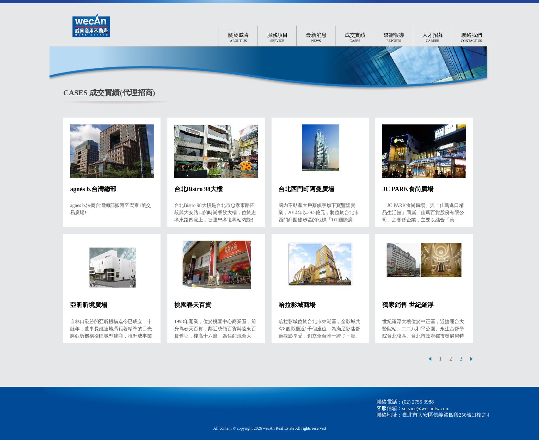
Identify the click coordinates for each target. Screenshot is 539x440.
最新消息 (316, 37)
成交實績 (355, 37)
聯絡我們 (471, 37)
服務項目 (277, 37)
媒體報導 (394, 37)
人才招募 (432, 37)
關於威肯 (238, 37)
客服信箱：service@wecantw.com (413, 408)
